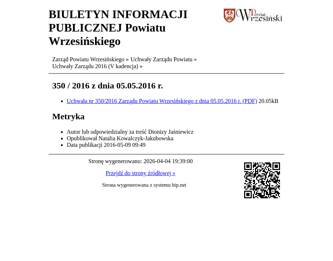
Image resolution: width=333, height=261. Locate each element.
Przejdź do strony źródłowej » (141, 173)
